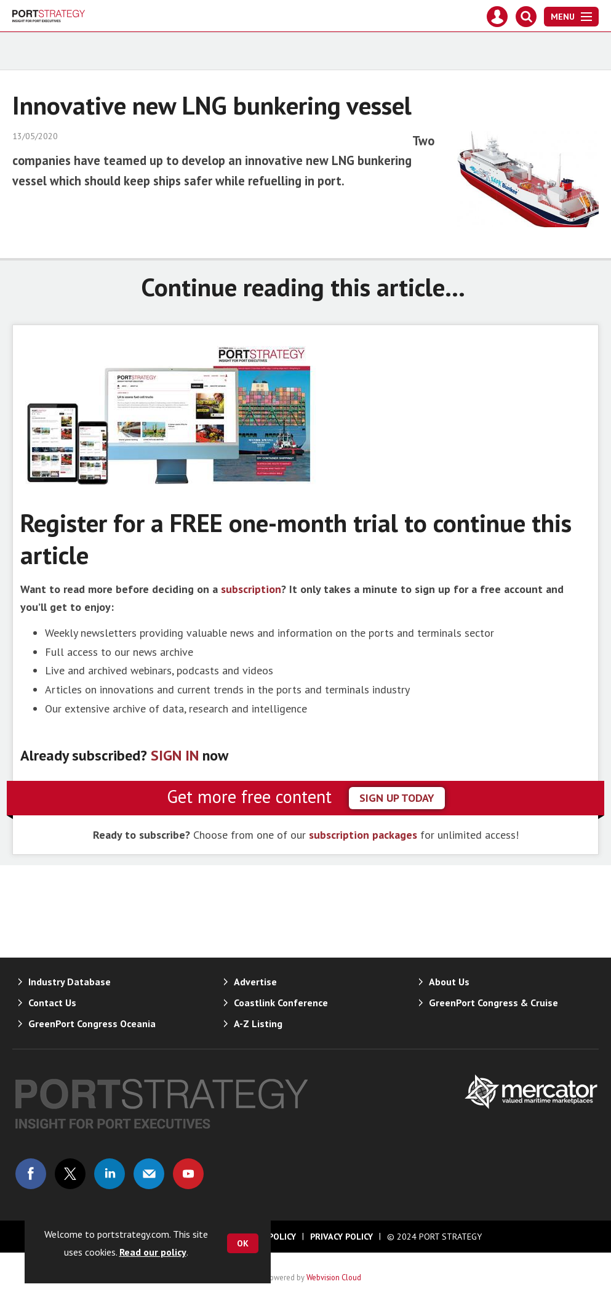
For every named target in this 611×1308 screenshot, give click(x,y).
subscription (251, 589)
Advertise (255, 981)
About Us (449, 981)
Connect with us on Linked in (110, 1174)
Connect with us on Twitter (70, 1174)
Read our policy (152, 1252)
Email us (149, 1174)
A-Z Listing (258, 1023)
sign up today (396, 798)
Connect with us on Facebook (31, 1174)
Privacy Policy (341, 1236)
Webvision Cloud (333, 1277)
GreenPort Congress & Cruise (493, 1002)
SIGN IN (175, 755)
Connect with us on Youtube (188, 1174)
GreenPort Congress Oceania (92, 1023)
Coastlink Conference (281, 1002)
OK (243, 1243)
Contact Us (52, 1002)
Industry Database (69, 981)
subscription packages (363, 835)
